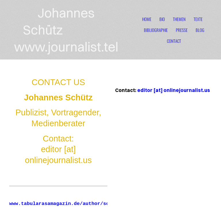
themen (179, 19)
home (146, 19)
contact (174, 41)
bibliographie (156, 30)
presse (182, 30)
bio (162, 19)
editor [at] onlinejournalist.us (173, 90)
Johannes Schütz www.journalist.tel (66, 30)
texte (198, 19)
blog (200, 30)
